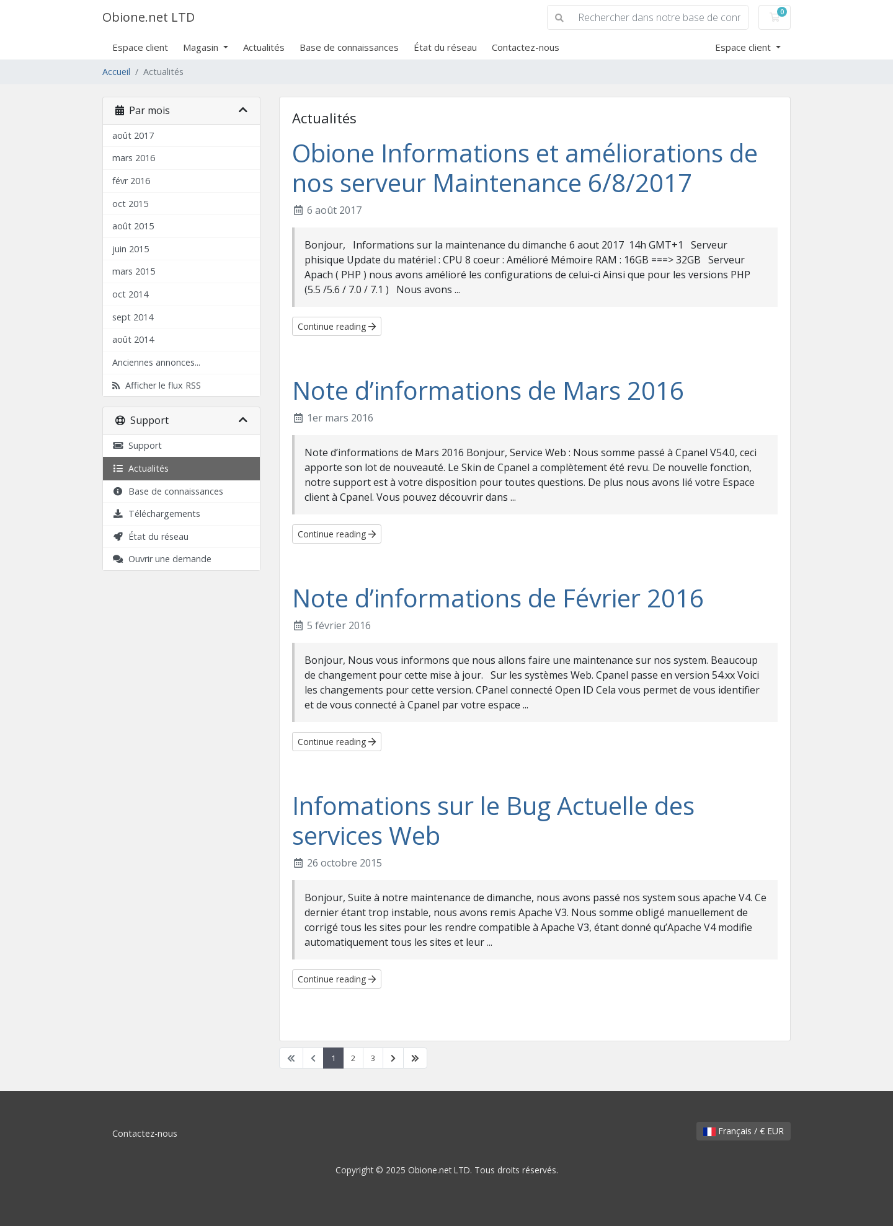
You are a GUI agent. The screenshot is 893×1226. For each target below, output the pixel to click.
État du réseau (445, 47)
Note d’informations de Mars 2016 (488, 390)
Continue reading (337, 326)
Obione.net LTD (148, 17)
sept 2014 (132, 317)
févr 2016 (131, 181)
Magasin (202, 47)
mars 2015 (133, 271)
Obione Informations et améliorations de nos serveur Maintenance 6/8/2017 (525, 168)
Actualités (264, 47)
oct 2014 (130, 294)
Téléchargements (156, 513)
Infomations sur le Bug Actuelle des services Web (493, 820)
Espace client (140, 47)
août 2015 (133, 226)
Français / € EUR (743, 1131)
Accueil (116, 71)
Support (137, 445)
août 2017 (133, 135)
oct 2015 (130, 203)
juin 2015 (130, 249)
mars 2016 (133, 158)
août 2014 (133, 339)
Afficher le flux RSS (156, 385)
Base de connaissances (349, 47)
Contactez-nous (525, 47)
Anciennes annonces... (156, 362)
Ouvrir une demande (161, 559)
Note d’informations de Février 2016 (498, 598)
